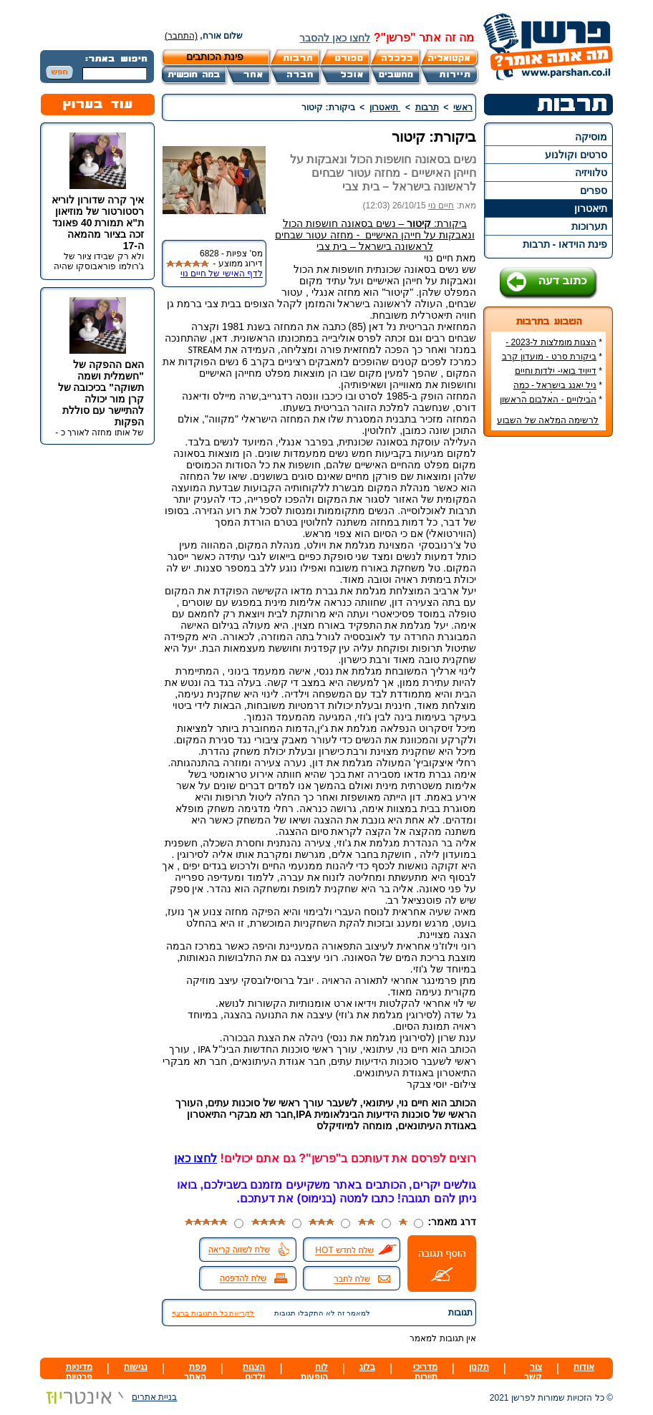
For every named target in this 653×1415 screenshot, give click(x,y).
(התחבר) (181, 36)
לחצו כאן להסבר (334, 38)
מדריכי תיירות (425, 1372)
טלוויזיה (591, 172)
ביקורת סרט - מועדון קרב (549, 357)
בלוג (367, 1367)
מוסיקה (591, 137)
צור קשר (533, 1372)
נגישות (135, 1367)
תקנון (479, 1367)
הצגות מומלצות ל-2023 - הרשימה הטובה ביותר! (554, 347)
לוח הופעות (314, 1372)
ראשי (463, 107)
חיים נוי (441, 206)
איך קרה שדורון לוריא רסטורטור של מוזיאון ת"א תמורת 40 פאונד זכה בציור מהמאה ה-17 (98, 222)
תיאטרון (590, 208)
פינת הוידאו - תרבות (565, 244)
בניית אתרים (108, 1397)
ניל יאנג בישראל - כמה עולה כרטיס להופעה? (557, 390)
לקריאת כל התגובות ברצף (213, 1313)
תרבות (427, 107)
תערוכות (589, 226)
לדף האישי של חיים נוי (221, 274)
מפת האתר (195, 1372)
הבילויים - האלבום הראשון (548, 400)
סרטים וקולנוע (576, 154)
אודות (584, 1367)
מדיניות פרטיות (79, 1372)
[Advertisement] (548, 661)
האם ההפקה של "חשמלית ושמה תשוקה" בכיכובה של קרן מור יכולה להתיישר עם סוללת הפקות (101, 393)
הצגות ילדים (254, 1372)
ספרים (593, 190)
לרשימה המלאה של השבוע (548, 420)
